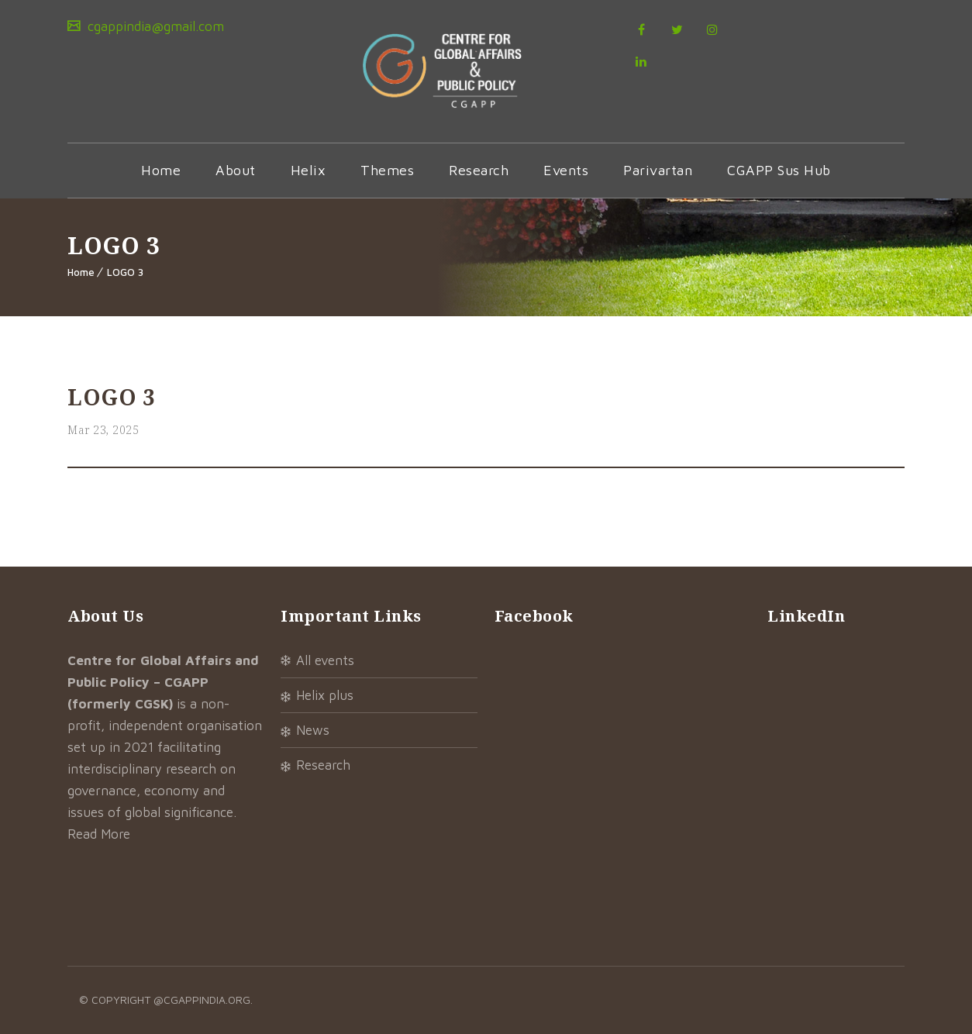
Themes (387, 170)
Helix (308, 170)
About (235, 170)
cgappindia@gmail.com (154, 26)
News (312, 730)
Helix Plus (324, 695)
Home (161, 170)
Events (565, 170)
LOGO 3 (125, 272)
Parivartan (657, 170)
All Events (325, 660)
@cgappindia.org (201, 999)
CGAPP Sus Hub (779, 170)
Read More (98, 834)
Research (478, 170)
